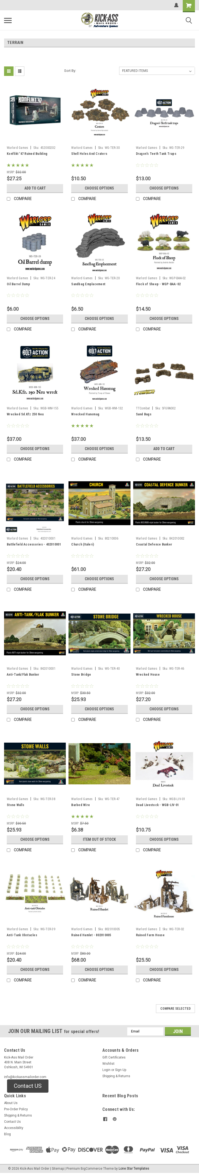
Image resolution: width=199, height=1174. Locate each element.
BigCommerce (91, 1168)
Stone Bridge (81, 674)
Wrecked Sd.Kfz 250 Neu (25, 414)
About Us (11, 1103)
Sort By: (70, 71)
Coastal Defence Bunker (154, 544)
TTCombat (143, 408)
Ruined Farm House (150, 935)
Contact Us (12, 1122)
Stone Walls (15, 805)
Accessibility (13, 1128)
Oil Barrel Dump (18, 284)
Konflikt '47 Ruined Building (27, 154)
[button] (27, 1086)
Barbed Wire (80, 805)
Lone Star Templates (134, 1168)
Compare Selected (175, 1009)
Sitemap (58, 1168)
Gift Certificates (114, 1057)
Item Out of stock (99, 839)
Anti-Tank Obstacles (22, 935)
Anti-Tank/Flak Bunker (23, 674)
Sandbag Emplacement (88, 284)
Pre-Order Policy (16, 1109)
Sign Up (120, 1070)
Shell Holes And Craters (89, 154)
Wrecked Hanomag (85, 414)
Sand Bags (143, 414)
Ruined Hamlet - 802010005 (91, 935)
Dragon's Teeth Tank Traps (156, 154)
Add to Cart (35, 188)
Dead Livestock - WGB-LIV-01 (157, 805)
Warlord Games (17, 148)
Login (106, 1070)
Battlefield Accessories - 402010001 (34, 544)
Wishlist (108, 1064)
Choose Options (99, 188)
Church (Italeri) (82, 544)
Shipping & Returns (116, 1076)
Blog (7, 1134)
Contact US (28, 1086)
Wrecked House (148, 674)
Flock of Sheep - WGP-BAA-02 (158, 284)
